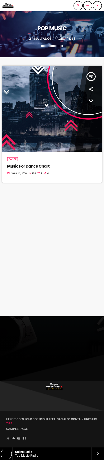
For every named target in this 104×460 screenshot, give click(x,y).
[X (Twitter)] (8, 438)
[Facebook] (24, 438)
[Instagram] (18, 438)
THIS (9, 423)
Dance (12, 159)
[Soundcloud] (13, 438)
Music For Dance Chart (28, 166)
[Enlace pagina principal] (8, 5)
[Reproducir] (97, 5)
